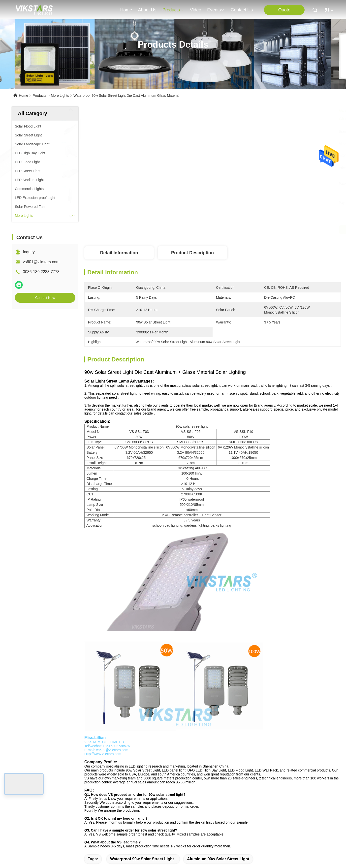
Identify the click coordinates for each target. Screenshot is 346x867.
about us (147, 9)
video (195, 9)
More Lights (60, 95)
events (216, 9)
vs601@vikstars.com (41, 262)
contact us (242, 9)
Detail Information (119, 252)
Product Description (192, 252)
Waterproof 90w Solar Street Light (142, 859)
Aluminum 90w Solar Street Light (218, 859)
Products (39, 95)
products (173, 9)
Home (126, 9)
